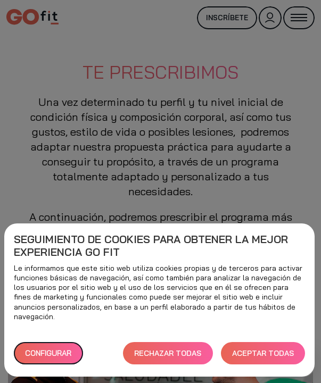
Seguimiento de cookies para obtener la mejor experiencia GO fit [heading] (151, 246)
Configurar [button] (48, 353)
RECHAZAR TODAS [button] (167, 353)
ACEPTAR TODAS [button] (263, 353)
